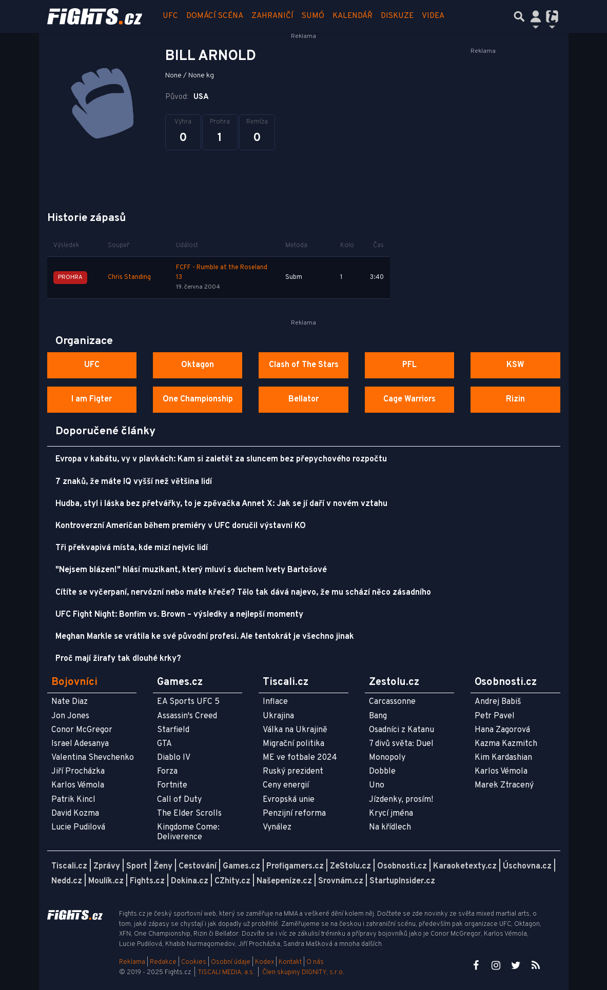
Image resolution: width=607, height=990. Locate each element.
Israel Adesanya (80, 744)
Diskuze (397, 16)
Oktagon (197, 365)
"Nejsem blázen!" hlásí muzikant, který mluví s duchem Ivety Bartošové (191, 570)
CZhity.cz (232, 881)
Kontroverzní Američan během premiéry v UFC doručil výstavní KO (180, 526)
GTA (164, 744)
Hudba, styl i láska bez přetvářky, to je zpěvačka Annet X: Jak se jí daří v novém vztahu (221, 504)
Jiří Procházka (78, 771)
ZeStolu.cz (350, 866)
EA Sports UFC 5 (188, 702)
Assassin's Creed (187, 716)
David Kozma (75, 814)
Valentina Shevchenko (92, 758)
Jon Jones (70, 716)
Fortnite (172, 785)
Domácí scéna (214, 16)
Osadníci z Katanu (401, 730)
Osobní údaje (230, 962)
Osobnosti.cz (402, 866)
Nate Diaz (69, 702)
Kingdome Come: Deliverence (188, 832)
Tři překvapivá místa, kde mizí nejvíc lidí (131, 548)
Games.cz (241, 866)
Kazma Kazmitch (506, 744)
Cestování (198, 866)
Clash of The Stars (304, 365)
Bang (378, 716)
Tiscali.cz (69, 866)
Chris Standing (129, 277)
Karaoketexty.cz (465, 866)
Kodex (265, 962)
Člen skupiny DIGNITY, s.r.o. (303, 972)
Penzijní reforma (294, 814)
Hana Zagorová (502, 730)
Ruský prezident (293, 771)
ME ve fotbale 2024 (300, 758)
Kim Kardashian (503, 758)
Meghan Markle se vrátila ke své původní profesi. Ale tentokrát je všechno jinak (204, 637)
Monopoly (387, 758)
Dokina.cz (189, 881)
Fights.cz (147, 881)
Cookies (193, 962)
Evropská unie (289, 800)
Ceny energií (286, 785)
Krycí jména (391, 814)
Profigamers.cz (295, 866)
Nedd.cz (66, 881)
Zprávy (106, 866)
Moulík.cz (106, 881)
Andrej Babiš (498, 702)
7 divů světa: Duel (401, 744)
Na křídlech (390, 827)
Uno (376, 785)
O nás (315, 962)
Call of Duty (179, 800)
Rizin (515, 399)
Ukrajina (278, 716)
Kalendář (352, 16)
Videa (433, 16)
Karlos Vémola (77, 785)
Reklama (132, 962)
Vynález (277, 827)
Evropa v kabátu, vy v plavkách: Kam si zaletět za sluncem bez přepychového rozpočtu (221, 459)
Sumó (313, 16)
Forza (167, 771)
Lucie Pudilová (78, 827)
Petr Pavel (495, 716)
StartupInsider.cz (402, 881)
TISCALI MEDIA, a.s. (226, 972)
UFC (170, 16)
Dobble (382, 771)
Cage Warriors (409, 399)
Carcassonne (392, 702)
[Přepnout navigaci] (535, 16)
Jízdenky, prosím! (401, 800)
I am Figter (91, 399)
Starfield (173, 730)
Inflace (275, 702)
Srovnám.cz (340, 881)
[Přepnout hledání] (519, 16)
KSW (515, 365)
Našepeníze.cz (284, 881)
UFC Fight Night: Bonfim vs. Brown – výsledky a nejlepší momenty (179, 615)
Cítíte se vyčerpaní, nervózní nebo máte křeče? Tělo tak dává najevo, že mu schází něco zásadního (243, 593)
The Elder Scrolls (189, 814)
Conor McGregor (81, 730)
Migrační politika (293, 744)
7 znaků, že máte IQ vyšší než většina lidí (133, 482)
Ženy (162, 866)
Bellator (303, 399)
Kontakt (291, 962)
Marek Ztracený (504, 785)
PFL (409, 365)
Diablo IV (173, 758)
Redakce (163, 962)
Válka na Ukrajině (295, 730)
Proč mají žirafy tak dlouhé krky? (118, 659)
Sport (136, 866)
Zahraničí (272, 16)
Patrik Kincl (73, 800)
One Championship (198, 399)
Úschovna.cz (527, 866)
